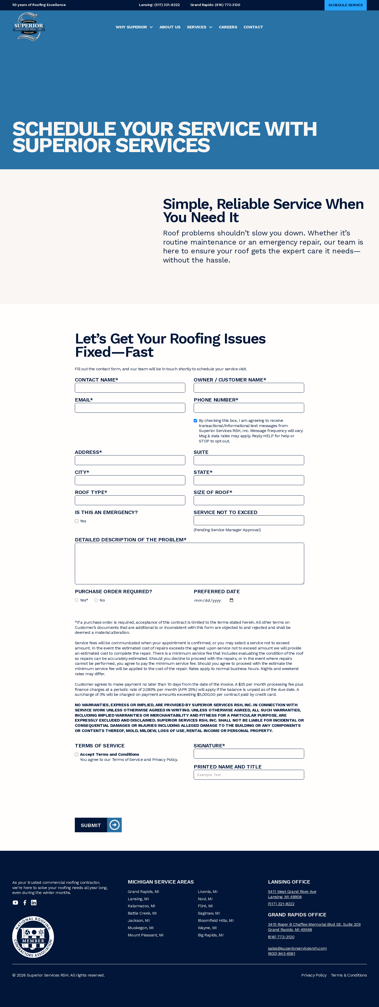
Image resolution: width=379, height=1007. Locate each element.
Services (196, 26)
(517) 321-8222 (281, 903)
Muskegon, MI (141, 927)
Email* (84, 400)
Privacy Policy (313, 975)
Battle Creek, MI (142, 913)
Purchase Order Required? (113, 592)
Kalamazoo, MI (141, 905)
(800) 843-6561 (281, 953)
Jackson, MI (139, 920)
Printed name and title (227, 767)
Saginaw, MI (209, 913)
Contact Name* (96, 380)
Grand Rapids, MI (143, 891)
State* (203, 472)
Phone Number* (216, 400)
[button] (134, 27)
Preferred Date (217, 592)
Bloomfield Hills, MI (216, 920)
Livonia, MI (207, 891)
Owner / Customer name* (230, 380)
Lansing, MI (138, 898)
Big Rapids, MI (210, 935)
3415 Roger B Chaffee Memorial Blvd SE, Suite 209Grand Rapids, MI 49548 (314, 927)
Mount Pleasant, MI (145, 935)
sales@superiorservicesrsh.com (297, 948)
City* (82, 472)
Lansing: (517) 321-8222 (159, 5)
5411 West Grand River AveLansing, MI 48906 (292, 894)
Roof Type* (91, 492)
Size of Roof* (213, 492)
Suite (201, 452)
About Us (170, 26)
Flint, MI (205, 905)
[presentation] (114, 795)
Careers (228, 26)
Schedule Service (345, 5)
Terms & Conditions (349, 975)
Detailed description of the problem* (131, 540)
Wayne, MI (207, 927)
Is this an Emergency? (106, 512)
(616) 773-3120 (281, 936)
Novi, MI (205, 898)
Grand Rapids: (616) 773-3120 (215, 5)
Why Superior (131, 26)
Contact (253, 26)
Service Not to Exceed (226, 512)
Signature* (209, 746)
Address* (88, 452)
